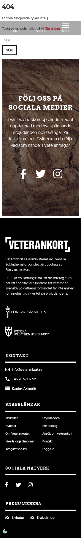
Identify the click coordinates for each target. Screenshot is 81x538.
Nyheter (10, 426)
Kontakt (47, 441)
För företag (49, 426)
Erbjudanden (51, 418)
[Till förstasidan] (41, 10)
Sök (9, 50)
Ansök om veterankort (57, 434)
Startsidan (11, 418)
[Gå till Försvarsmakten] (26, 312)
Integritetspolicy (16, 449)
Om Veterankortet (17, 434)
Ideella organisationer (19, 441)
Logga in (48, 449)
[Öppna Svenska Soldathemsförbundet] (27, 331)
